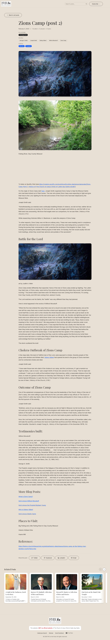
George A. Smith (24, 40)
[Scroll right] (104, 569)
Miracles (22, 46)
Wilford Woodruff (53, 40)
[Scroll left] (100, 569)
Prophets (28, 46)
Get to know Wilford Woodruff (29, 501)
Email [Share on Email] (73, 558)
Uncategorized (23, 35)
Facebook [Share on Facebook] (48, 558)
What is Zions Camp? (26, 496)
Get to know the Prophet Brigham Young (32, 505)
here (43, 191)
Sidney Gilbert (43, 40)
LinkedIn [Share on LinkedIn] (61, 558)
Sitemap (51, 633)
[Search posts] (76, 4)
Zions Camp (63, 40)
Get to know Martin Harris (27, 514)
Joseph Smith (33, 40)
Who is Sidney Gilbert (26, 509)
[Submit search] (86, 4)
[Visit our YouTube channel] (69, 633)
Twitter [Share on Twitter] (34, 558)
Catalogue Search (42, 633)
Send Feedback (59, 633)
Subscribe (95, 4)
